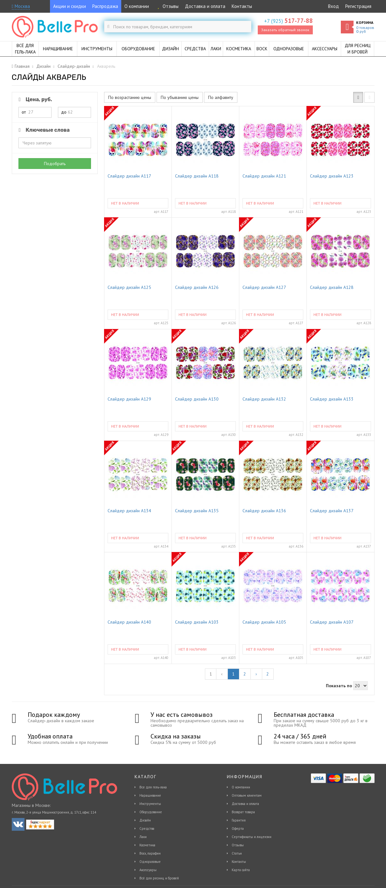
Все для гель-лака (153, 787)
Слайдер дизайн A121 (264, 176)
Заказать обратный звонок (285, 29)
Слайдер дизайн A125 (129, 287)
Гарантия (239, 820)
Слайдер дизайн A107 (332, 622)
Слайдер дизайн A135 (197, 511)
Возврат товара (243, 812)
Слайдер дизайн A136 (264, 511)
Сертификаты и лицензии (251, 837)
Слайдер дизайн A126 (197, 287)
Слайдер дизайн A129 (129, 399)
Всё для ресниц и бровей (159, 878)
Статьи (237, 853)
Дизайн (145, 820)
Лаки (143, 837)
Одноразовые (150, 861)
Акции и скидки (69, 6)
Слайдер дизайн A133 (332, 399)
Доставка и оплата (205, 6)
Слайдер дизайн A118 (197, 176)
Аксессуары (148, 870)
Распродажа (105, 6)
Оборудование (150, 812)
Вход (333, 6)
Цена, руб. (34, 99)
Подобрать (55, 163)
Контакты (242, 6)
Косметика (147, 845)
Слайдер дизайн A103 (197, 622)
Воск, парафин (150, 853)
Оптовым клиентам (247, 795)
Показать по (339, 685)
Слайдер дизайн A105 (264, 622)
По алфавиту (220, 97)
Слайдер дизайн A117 (129, 176)
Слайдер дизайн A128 (332, 287)
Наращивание (150, 795)
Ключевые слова (43, 130)
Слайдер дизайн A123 (332, 176)
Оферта (238, 828)
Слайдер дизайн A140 (129, 622)
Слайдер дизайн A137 (332, 511)
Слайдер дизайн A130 (197, 399)
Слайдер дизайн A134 (129, 511)
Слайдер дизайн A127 (264, 287)
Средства (146, 828)
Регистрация (358, 6)
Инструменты (150, 803)
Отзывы (167, 6)
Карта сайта (241, 870)
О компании (136, 6)
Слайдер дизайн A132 (264, 399)
